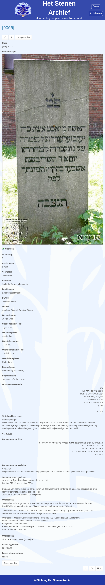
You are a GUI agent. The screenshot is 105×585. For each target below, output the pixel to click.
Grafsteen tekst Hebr (12, 384)
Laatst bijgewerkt (10, 544)
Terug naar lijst (23, 37)
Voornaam (7, 272)
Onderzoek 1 (8, 500)
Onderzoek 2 (8, 536)
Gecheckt (8, 249)
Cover (96, 6)
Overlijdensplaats (10, 358)
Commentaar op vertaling (14, 465)
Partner (5, 298)
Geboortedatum (9, 315)
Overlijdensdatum (10, 341)
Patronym (7, 280)
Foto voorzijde (9, 51)
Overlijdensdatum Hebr (13, 350)
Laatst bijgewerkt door (13, 553)
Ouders (5, 306)
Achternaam (8, 263)
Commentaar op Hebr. (12, 439)
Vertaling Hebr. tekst (12, 416)
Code (4, 43)
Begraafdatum (9, 376)
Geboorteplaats (9, 332)
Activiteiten (96, 13)
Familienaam (8, 289)
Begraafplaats (9, 367)
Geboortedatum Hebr (12, 324)
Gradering (7, 254)
